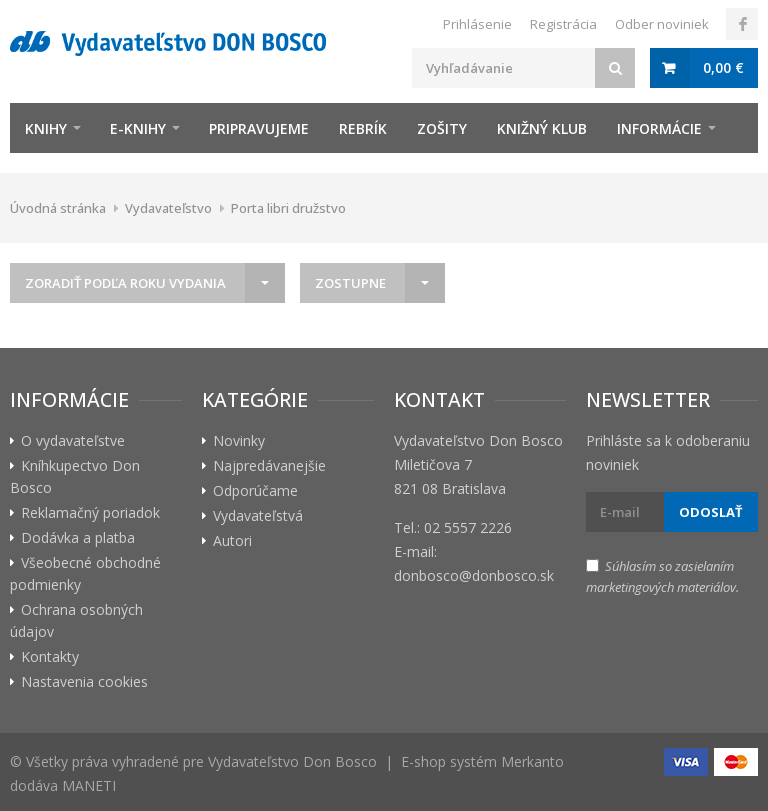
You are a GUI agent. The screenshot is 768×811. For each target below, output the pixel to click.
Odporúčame (255, 490)
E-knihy (138, 128)
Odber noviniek (662, 24)
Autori (232, 540)
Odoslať (711, 512)
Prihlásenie (477, 24)
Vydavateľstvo (168, 208)
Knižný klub (542, 128)
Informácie (659, 128)
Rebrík (363, 128)
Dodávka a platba (78, 537)
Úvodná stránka (58, 208)
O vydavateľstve (73, 440)
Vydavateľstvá (258, 515)
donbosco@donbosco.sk (474, 575)
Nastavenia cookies (84, 681)
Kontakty (50, 656)
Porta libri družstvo (288, 208)
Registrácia (563, 24)
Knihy (46, 128)
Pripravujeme (259, 128)
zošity (442, 128)
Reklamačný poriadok (90, 512)
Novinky (239, 440)
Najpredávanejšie (269, 465)
